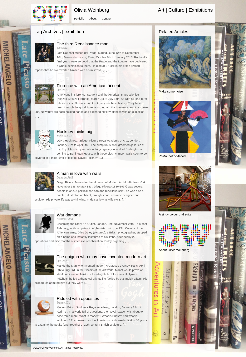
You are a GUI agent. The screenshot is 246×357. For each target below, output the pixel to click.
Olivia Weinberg (91, 10)
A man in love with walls (79, 173)
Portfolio (79, 18)
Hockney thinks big (74, 131)
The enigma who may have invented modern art (101, 256)
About (92, 18)
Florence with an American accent (88, 85)
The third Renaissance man (82, 44)
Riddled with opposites (78, 298)
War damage (69, 215)
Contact (106, 18)
